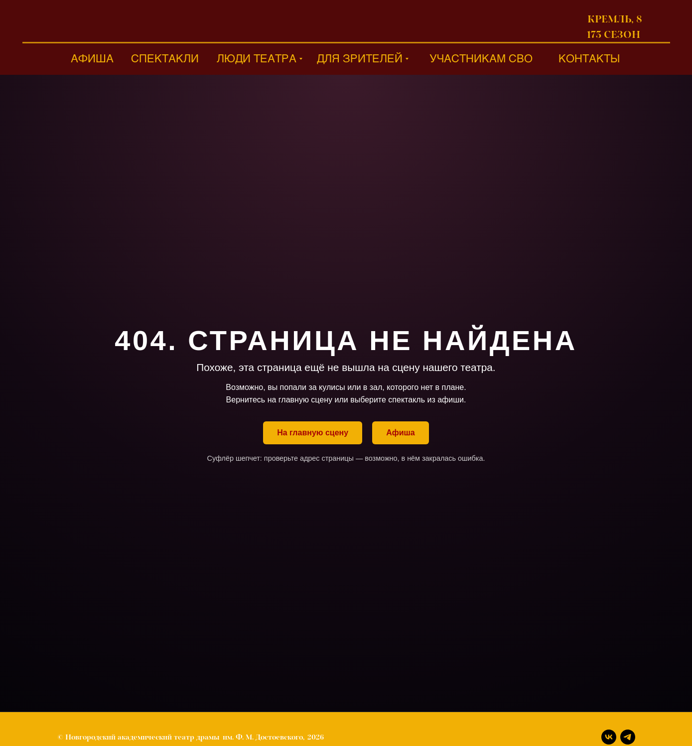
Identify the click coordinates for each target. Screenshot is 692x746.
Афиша (400, 432)
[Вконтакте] (608, 737)
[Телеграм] (627, 737)
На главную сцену (312, 432)
